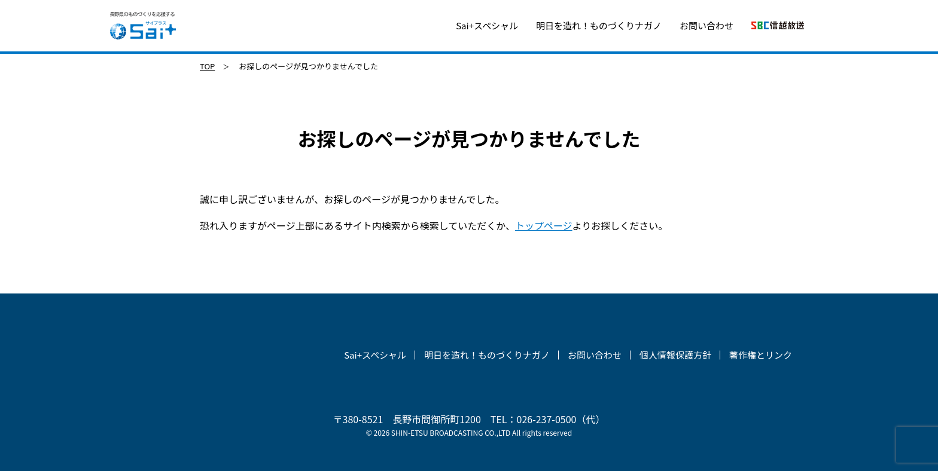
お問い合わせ (706, 25)
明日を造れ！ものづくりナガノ (599, 25)
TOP (207, 66)
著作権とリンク (760, 354)
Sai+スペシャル (487, 25)
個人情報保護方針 (675, 354)
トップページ (543, 225)
